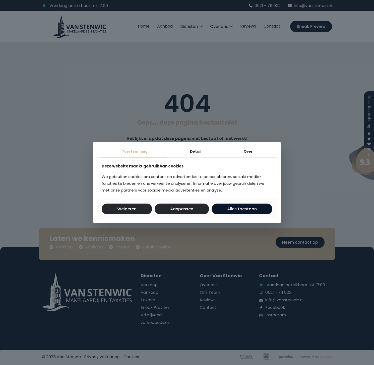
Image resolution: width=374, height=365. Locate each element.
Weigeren (127, 209)
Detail (195, 151)
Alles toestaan (242, 209)
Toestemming (135, 151)
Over (248, 151)
